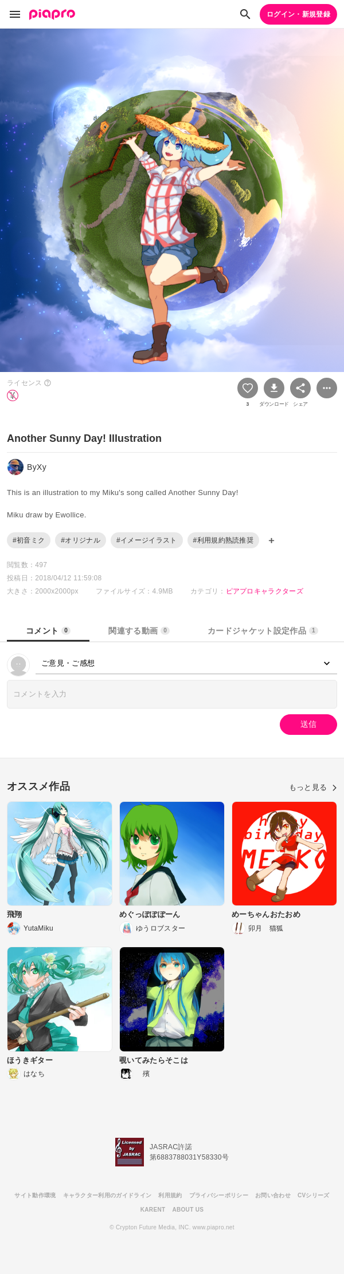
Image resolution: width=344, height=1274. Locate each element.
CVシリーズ (314, 1195)
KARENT (153, 1209)
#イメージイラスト (146, 540)
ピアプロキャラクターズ (265, 591)
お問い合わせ (273, 1195)
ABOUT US (188, 1209)
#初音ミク (29, 540)
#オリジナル (80, 540)
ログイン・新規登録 (298, 14)
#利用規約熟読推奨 (223, 540)
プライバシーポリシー (218, 1195)
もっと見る (313, 787)
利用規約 (170, 1195)
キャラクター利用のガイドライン (107, 1195)
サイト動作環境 (35, 1195)
